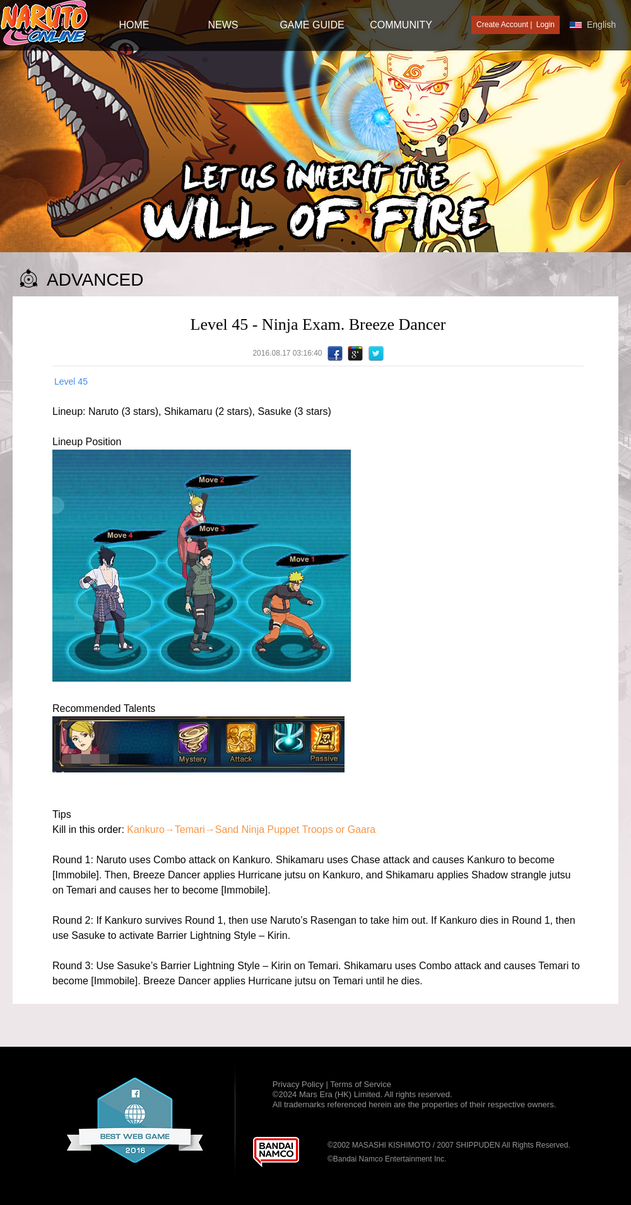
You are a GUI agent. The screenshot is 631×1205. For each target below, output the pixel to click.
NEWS (223, 25)
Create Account (502, 24)
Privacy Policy (299, 1084)
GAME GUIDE (312, 25)
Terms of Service (360, 1084)
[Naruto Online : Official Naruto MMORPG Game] (45, 23)
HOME (134, 25)
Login (545, 24)
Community (401, 25)
